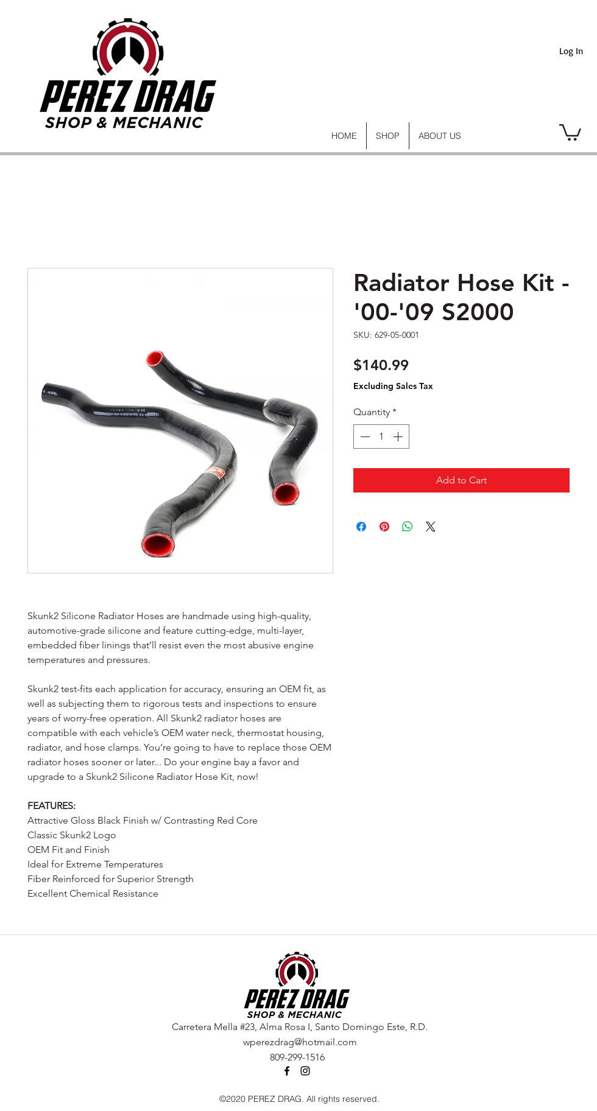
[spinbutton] (381, 436)
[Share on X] (430, 526)
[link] (570, 131)
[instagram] (305, 1071)
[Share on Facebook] (361, 526)
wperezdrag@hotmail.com (300, 1042)
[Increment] (399, 436)
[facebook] (287, 1071)
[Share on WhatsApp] (407, 526)
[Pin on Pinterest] (384, 526)
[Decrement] (363, 436)
